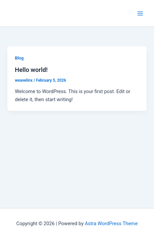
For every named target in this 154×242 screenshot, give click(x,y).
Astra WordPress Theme (111, 223)
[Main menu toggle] (140, 13)
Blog (19, 58)
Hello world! (31, 69)
